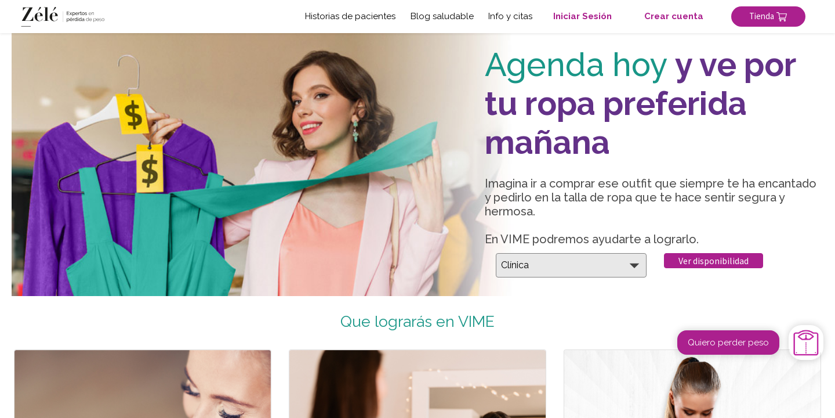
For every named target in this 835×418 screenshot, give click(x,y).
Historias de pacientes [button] (350, 16)
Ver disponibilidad (713, 260)
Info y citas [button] (510, 16)
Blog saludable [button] (442, 16)
